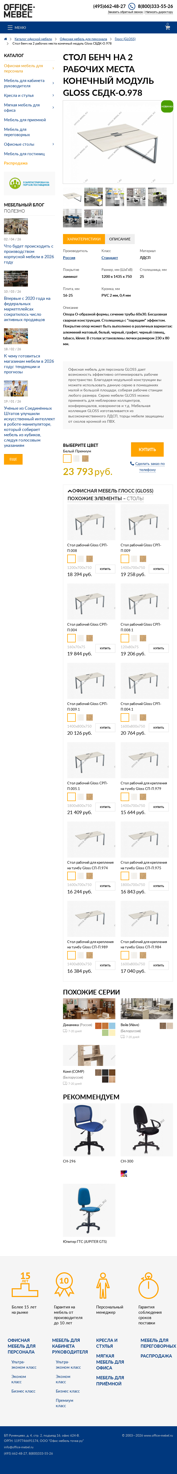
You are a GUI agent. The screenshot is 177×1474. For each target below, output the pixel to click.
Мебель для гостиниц (24, 153)
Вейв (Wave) (130, 1024)
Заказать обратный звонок (125, 12)
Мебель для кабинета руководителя (24, 83)
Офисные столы (19, 144)
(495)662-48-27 (109, 6)
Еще (13, 459)
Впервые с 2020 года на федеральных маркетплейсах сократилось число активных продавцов (27, 308)
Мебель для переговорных (17, 132)
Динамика (71, 1024)
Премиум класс (64, 1403)
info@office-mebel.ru (18, 1447)
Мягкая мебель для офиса (22, 107)
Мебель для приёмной (110, 1380)
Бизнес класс (23, 1391)
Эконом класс (18, 1379)
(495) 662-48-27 (15, 1453)
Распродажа (16, 163)
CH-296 (69, 1161)
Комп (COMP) (73, 1071)
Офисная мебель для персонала (23, 68)
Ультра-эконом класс (23, 1364)
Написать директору (159, 12)
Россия (69, 257)
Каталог (14, 55)
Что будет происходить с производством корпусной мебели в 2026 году (29, 254)
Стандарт (110, 257)
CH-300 (127, 1161)
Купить (147, 449)
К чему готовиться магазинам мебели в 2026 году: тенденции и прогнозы (29, 364)
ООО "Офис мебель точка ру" (62, 1440)
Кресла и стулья (18, 95)
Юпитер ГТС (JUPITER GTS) (85, 1241)
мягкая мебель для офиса (110, 1362)
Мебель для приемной (25, 119)
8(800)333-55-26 (155, 6)
